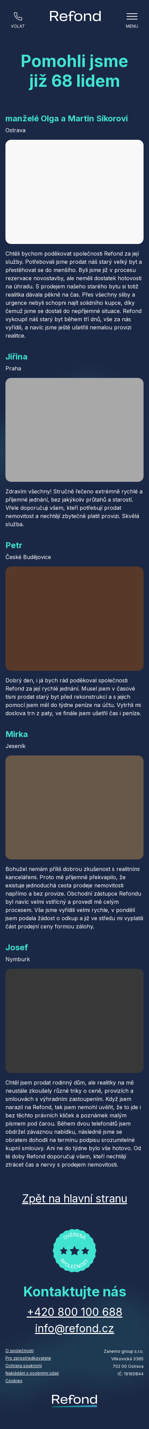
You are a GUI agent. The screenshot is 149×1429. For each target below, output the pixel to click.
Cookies (13, 1380)
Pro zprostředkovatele (28, 1358)
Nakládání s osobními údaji (32, 1373)
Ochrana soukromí (23, 1365)
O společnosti (19, 1350)
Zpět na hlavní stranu (74, 1198)
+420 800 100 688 (74, 1312)
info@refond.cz (74, 1328)
